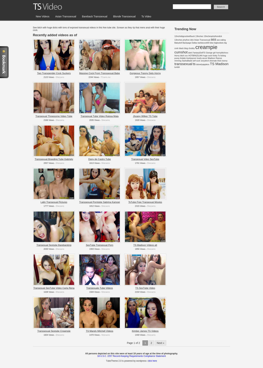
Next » (160, 342)
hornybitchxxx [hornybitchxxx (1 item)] (222, 53)
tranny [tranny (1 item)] (225, 61)
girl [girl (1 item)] (214, 53)
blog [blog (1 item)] (186, 48)
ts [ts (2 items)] (194, 64)
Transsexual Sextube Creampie (53, 331)
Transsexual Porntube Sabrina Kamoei (99, 202)
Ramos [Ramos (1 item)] (219, 58)
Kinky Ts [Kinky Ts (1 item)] (216, 55)
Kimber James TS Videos (145, 331)
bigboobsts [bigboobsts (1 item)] (219, 43)
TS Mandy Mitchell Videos (99, 331)
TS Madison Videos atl (145, 245)
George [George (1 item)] (209, 53)
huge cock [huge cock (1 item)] (207, 55)
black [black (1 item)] (181, 48)
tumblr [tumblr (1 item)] (177, 67)
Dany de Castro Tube (99, 159)
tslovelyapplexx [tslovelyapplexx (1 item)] (202, 64)
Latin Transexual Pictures (54, 202)
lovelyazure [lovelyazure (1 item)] (191, 58)
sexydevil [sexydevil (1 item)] (205, 61)
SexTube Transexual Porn (99, 245)
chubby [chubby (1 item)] (191, 48)
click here (152, 361)
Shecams (60, 77)
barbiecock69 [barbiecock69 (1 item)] (203, 43)
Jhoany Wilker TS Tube (145, 116)
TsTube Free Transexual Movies (145, 202)
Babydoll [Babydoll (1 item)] (178, 43)
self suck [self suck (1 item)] (196, 61)
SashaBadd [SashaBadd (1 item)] (187, 61)
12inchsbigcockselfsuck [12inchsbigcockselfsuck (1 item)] (184, 36)
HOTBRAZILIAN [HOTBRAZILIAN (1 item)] (195, 55)
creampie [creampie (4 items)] (206, 47)
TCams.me (105, 77)
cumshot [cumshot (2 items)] (181, 52)
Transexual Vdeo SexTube (145, 159)
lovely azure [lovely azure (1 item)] (202, 58)
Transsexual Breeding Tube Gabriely (54, 159)
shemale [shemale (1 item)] (213, 61)
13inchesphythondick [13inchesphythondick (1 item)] (213, 36)
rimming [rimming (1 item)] (177, 61)
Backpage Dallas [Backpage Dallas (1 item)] (189, 43)
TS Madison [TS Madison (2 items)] (219, 64)
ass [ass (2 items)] (213, 39)
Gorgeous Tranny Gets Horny (145, 73)
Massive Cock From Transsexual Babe (99, 73)
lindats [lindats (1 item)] (183, 58)
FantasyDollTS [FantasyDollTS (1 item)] (199, 53)
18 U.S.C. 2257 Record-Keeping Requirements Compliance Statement (131, 356)
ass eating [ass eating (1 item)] (221, 40)
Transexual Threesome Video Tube (53, 116)
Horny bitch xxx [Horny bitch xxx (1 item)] (181, 55)
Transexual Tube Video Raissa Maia (100, 116)
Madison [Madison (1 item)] (211, 58)
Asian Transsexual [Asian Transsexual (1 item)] (202, 40)
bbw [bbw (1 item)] (212, 43)
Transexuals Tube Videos (99, 288)
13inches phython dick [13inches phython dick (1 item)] (184, 40)
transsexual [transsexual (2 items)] (183, 64)
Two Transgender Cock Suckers (54, 73)
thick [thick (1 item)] (219, 61)
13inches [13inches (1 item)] (199, 36)
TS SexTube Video (145, 288)
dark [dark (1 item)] (190, 53)
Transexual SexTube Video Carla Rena (54, 288)
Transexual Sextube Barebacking (53, 245)
